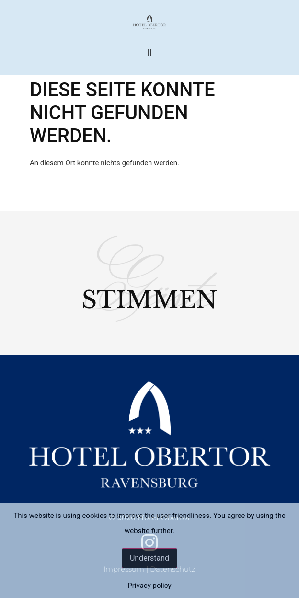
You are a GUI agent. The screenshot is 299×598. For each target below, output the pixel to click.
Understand (149, 558)
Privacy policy (149, 585)
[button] (149, 52)
